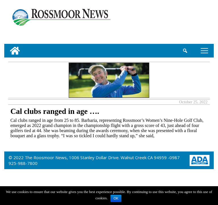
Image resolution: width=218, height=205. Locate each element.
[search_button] (185, 51)
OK (116, 198)
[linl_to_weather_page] (194, 23)
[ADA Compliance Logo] (199, 159)
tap (204, 50)
